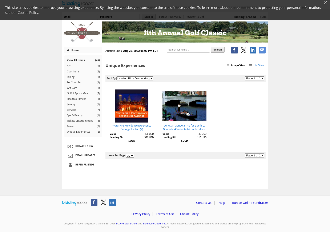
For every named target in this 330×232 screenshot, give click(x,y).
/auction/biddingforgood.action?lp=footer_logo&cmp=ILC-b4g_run (74, 203)
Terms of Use (165, 214)
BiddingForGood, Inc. (154, 223)
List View (256, 65)
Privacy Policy (140, 214)
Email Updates (81, 155)
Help (221, 203)
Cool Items (83, 71)
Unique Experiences (83, 132)
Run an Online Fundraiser (250, 203)
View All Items (83, 60)
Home (73, 50)
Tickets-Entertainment (83, 121)
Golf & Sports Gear (83, 93)
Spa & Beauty (83, 115)
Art (83, 66)
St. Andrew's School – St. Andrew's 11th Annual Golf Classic (165, 32)
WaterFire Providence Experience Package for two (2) (131, 127)
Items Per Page (116, 155)
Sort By (111, 78)
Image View (236, 65)
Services (83, 110)
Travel (83, 126)
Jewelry (83, 104)
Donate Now (80, 146)
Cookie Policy (189, 214)
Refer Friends (80, 165)
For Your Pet (83, 82)
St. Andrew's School (127, 223)
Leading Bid (117, 137)
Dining (83, 77)
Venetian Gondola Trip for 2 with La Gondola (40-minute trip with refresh (184, 127)
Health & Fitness (83, 99)
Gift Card (83, 88)
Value (113, 133)
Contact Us (204, 203)
